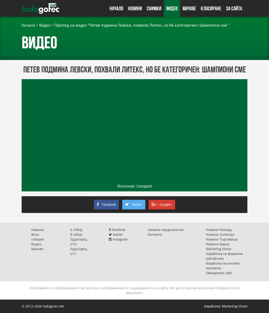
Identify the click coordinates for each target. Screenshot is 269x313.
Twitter (133, 205)
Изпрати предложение (166, 230)
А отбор (76, 230)
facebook (117, 230)
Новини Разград (219, 230)
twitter (116, 234)
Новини (135, 8)
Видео (172, 8)
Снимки (154, 8)
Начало (116, 8)
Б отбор (76, 234)
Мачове (189, 8)
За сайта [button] (234, 8)
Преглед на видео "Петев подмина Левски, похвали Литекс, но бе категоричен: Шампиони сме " (142, 25)
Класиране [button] (211, 8)
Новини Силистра (220, 234)
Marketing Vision (218, 249)
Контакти (155, 234)
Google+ (162, 205)
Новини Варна (217, 244)
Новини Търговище (222, 239)
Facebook (106, 205)
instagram (118, 239)
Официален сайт (219, 273)
